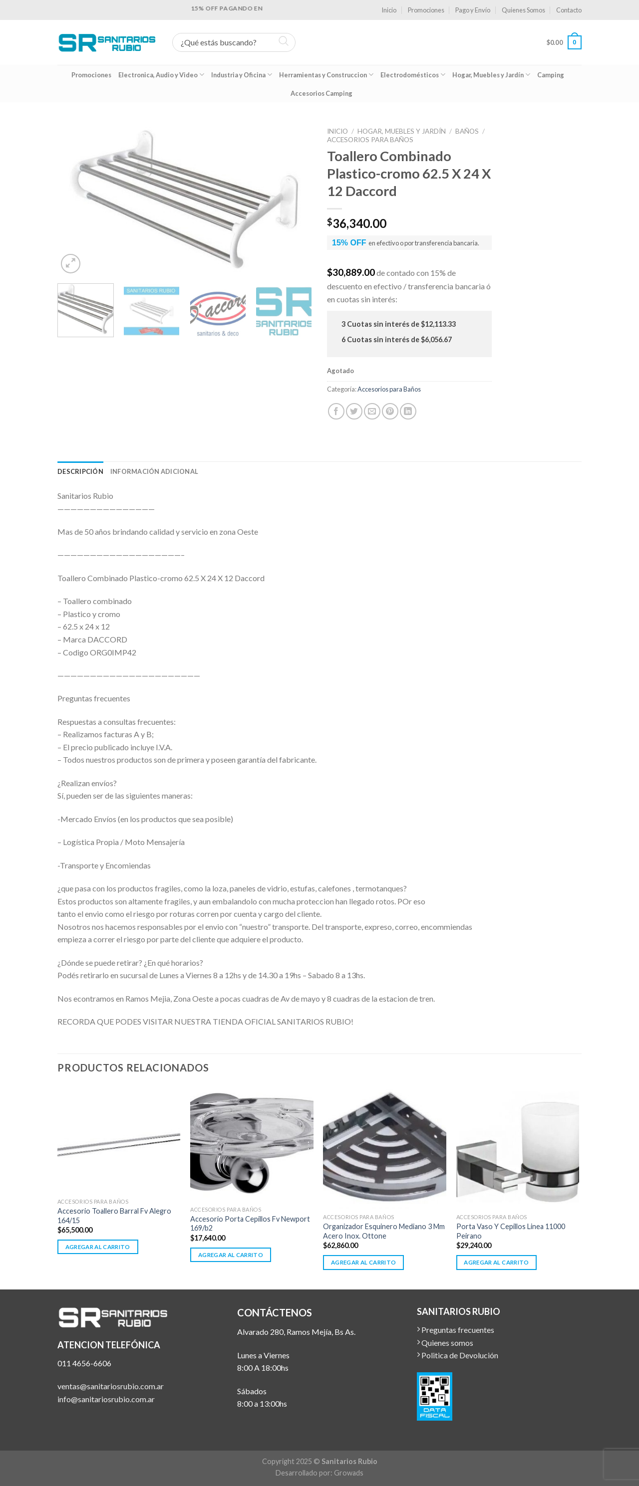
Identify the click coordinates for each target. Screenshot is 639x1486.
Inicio (388, 10)
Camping (550, 75)
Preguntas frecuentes (455, 1329)
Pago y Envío (472, 10)
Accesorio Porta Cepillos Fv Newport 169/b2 (250, 1224)
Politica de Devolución (457, 1355)
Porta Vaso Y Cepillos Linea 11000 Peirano (510, 1231)
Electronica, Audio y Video (161, 74)
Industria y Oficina (241, 74)
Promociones (426, 10)
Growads (348, 1473)
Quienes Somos (523, 10)
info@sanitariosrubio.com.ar (106, 1399)
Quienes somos (445, 1342)
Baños (467, 131)
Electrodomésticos (412, 74)
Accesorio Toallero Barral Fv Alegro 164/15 (114, 1216)
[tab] (80, 471)
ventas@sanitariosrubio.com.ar (110, 1386)
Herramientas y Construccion (326, 74)
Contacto (569, 10)
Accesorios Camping (321, 93)
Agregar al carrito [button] (97, 1247)
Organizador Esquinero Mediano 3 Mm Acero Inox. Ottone (384, 1231)
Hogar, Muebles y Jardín (491, 74)
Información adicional (154, 471)
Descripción (80, 471)
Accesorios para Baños (370, 140)
